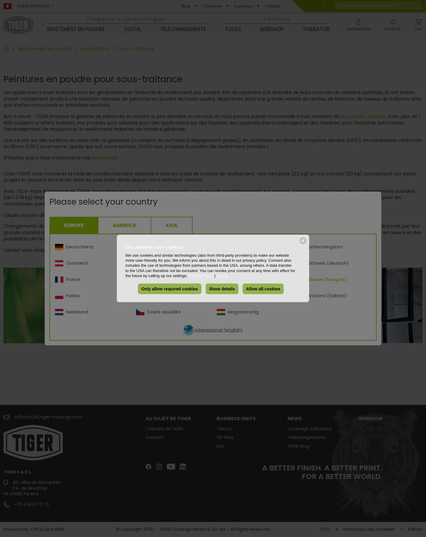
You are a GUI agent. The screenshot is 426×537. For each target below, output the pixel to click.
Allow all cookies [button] (263, 289)
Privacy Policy (201, 276)
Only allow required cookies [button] (169, 289)
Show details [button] (222, 289)
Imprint (223, 276)
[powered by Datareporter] (303, 243)
